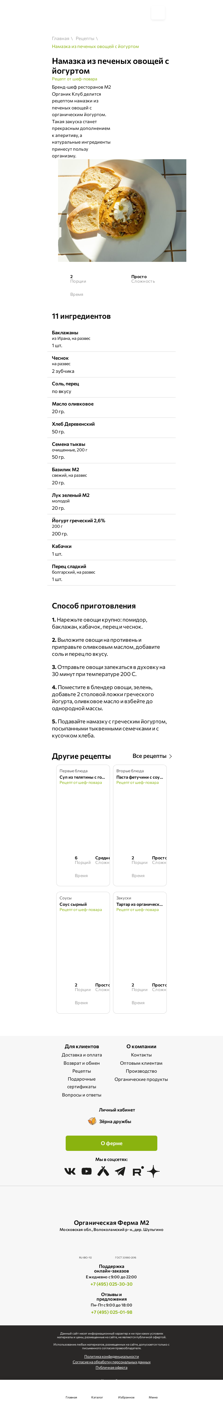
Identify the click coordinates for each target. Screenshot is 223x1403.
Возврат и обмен (82, 1063)
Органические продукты (141, 1079)
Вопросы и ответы (81, 1094)
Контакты (141, 1054)
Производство (141, 1071)
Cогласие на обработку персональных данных (112, 1362)
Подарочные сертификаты (81, 1082)
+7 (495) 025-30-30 (111, 1284)
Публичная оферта (111, 1367)
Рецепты (81, 1071)
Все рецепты (149, 755)
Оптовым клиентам (141, 1063)
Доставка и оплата (82, 1054)
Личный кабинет (117, 1109)
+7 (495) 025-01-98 (111, 1312)
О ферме (111, 1143)
